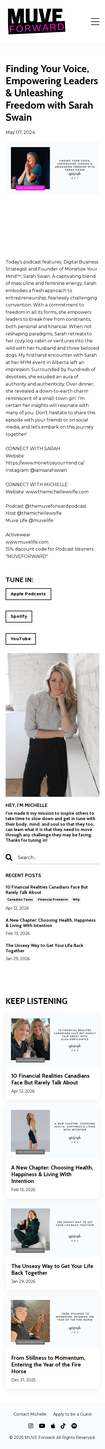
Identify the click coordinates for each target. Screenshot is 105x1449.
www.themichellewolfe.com (57, 492)
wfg (76, 899)
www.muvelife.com (27, 542)
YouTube (21, 638)
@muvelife (41, 520)
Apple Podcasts (28, 593)
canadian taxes (20, 899)
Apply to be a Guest (72, 1414)
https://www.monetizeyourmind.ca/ (45, 463)
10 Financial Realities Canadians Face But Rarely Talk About (47, 889)
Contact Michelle (29, 1414)
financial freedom (53, 899)
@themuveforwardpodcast (56, 506)
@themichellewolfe (39, 513)
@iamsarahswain (48, 470)
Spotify (19, 616)
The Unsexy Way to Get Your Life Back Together (44, 948)
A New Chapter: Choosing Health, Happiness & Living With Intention (51, 922)
